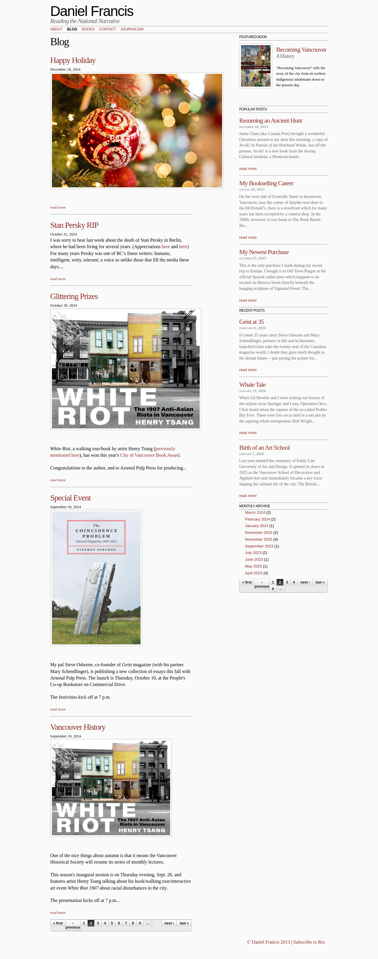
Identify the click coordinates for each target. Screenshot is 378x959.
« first (58, 923)
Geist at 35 (251, 321)
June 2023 (254, 559)
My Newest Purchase (264, 252)
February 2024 (257, 519)
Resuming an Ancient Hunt (270, 120)
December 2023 (259, 532)
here (166, 246)
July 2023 (253, 552)
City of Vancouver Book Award (150, 455)
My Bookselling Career (266, 183)
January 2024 (256, 526)
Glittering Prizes (74, 296)
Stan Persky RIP (74, 225)
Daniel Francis (91, 11)
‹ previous (73, 925)
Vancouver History (77, 727)
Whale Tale (252, 384)
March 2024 (255, 512)
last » (184, 923)
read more (58, 207)
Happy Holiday (73, 60)
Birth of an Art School (264, 447)
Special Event (70, 497)
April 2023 (254, 573)
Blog (72, 29)
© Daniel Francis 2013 (268, 942)
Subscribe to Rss (309, 942)
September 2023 (259, 546)
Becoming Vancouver (301, 49)
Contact (107, 29)
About (56, 29)
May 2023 (253, 566)
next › (169, 923)
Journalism (131, 29)
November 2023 (259, 539)
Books (88, 29)
